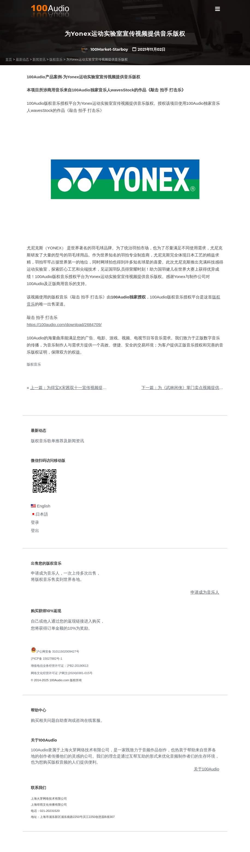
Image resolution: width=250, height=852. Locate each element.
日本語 (39, 514)
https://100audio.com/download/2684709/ (64, 324)
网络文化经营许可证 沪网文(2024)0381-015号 (62, 673)
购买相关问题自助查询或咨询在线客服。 (68, 720)
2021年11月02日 (151, 49)
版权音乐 (34, 364)
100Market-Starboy (104, 49)
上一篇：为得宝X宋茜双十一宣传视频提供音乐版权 (76, 387)
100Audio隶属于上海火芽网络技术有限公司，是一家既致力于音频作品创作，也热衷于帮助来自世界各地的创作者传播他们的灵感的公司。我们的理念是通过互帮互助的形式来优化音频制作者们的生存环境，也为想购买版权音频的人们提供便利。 (125, 756)
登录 (35, 522)
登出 (35, 530)
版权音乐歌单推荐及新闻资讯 (57, 440)
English (40, 506)
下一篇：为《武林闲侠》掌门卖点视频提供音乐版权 (188, 387)
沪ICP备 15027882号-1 (46, 658)
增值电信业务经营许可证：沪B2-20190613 (59, 665)
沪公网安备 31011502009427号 (57, 651)
